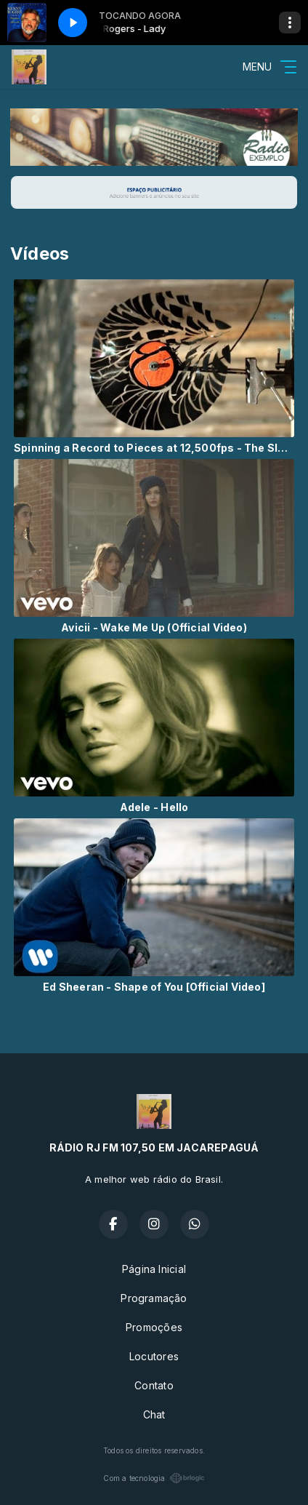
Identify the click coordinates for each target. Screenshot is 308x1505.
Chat (154, 1414)
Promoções (154, 1327)
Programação (154, 1298)
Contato (153, 1385)
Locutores (154, 1356)
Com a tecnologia (153, 1478)
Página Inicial (154, 1269)
